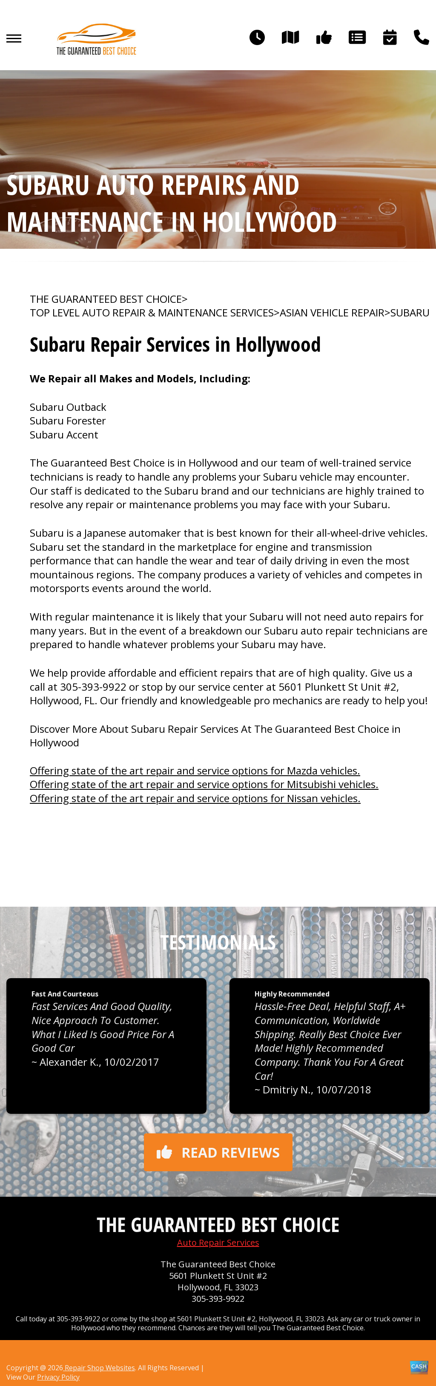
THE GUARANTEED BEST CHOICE (106, 299)
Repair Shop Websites (99, 1367)
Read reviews (218, 1152)
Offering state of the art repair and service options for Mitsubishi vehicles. (204, 784)
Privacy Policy (58, 1377)
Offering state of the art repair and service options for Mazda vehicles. (195, 770)
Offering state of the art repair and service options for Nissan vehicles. (195, 798)
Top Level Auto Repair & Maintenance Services (152, 312)
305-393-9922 (93, 687)
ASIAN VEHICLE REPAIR (332, 312)
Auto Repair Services (218, 1242)
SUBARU (410, 312)
